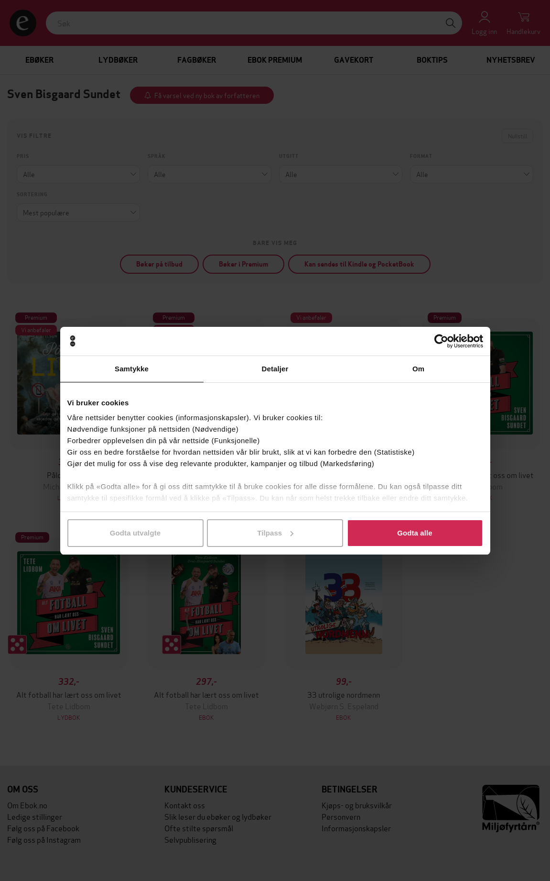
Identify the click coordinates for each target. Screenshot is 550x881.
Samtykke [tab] (132, 369)
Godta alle (414, 533)
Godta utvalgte (135, 533)
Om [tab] (418, 369)
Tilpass (275, 533)
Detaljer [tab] (275, 369)
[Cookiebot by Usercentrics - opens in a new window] (441, 341)
